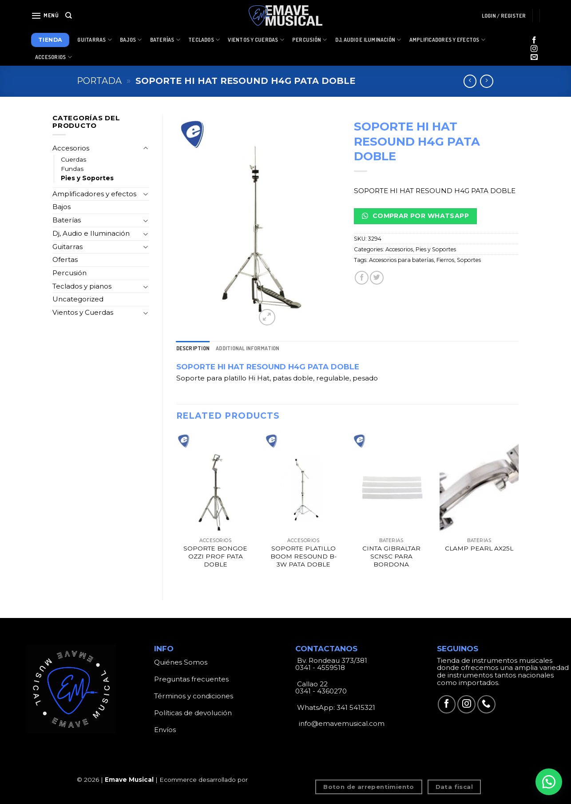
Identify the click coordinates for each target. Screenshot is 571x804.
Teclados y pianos (81, 286)
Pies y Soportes (87, 178)
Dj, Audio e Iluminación (368, 40)
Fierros (445, 260)
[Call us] (486, 704)
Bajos (131, 40)
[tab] (193, 348)
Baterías (165, 40)
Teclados (204, 40)
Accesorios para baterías (401, 260)
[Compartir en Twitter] (377, 278)
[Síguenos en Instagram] (534, 49)
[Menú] (45, 15)
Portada (99, 80)
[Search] (68, 15)
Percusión (309, 40)
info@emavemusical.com (341, 723)
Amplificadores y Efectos (447, 40)
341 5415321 (356, 707)
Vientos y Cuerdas (256, 40)
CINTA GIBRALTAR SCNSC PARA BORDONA (391, 556)
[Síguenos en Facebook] (534, 40)
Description (193, 348)
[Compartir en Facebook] (362, 278)
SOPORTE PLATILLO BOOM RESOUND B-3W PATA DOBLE (303, 556)
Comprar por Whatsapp (415, 216)
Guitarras (94, 40)
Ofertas (65, 259)
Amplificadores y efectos (94, 194)
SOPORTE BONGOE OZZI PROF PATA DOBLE (215, 556)
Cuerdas (73, 159)
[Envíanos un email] (534, 57)
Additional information (247, 348)
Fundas (72, 168)
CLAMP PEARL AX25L (479, 548)
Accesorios (53, 57)
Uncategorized (77, 299)
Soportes (469, 260)
